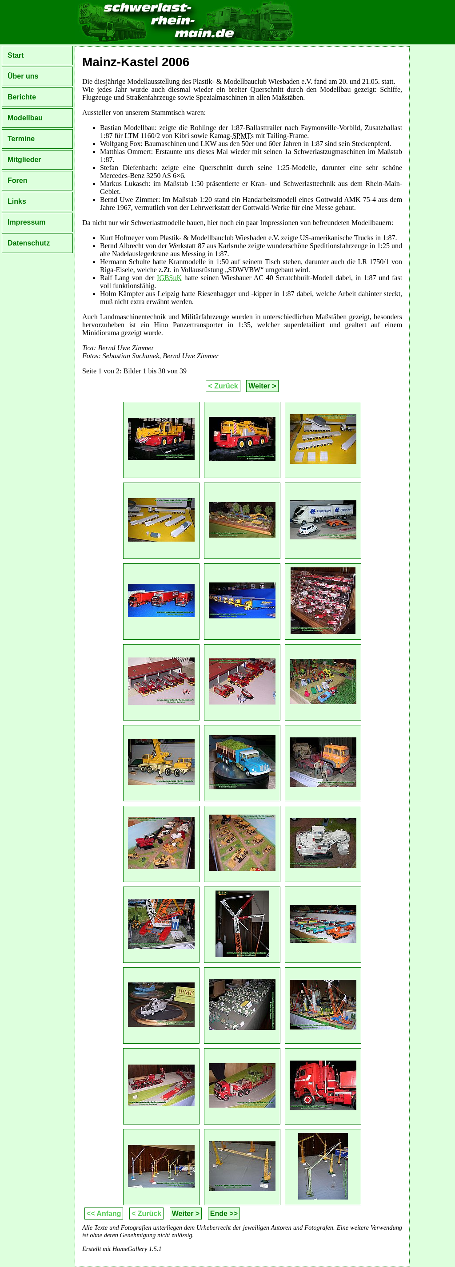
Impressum (26, 222)
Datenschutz (29, 243)
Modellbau (25, 118)
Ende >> (224, 1213)
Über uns (23, 76)
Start (16, 55)
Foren (17, 180)
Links (17, 201)
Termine (21, 139)
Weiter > (262, 386)
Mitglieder (24, 159)
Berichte (22, 97)
